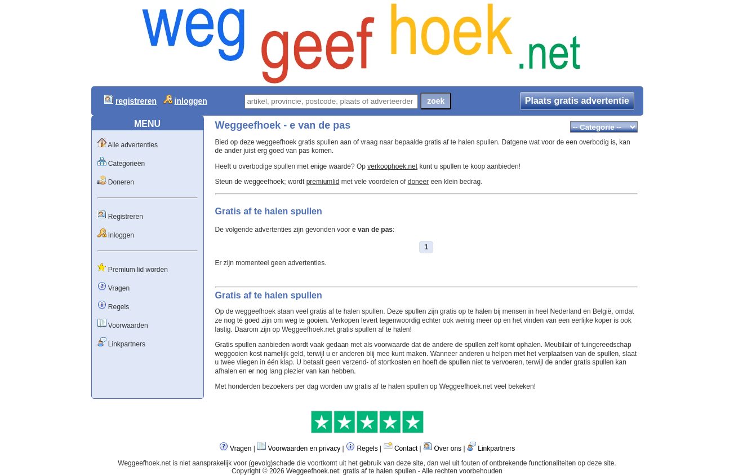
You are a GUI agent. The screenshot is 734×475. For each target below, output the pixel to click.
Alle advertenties (133, 145)
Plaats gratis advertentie (577, 100)
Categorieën (126, 164)
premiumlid (323, 182)
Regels (118, 307)
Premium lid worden (138, 270)
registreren (136, 100)
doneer (418, 182)
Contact (405, 448)
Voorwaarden (128, 325)
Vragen (119, 288)
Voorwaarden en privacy (304, 448)
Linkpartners (126, 344)
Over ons (447, 448)
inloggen (191, 100)
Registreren (125, 217)
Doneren (121, 182)
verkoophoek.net (392, 166)
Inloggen (121, 235)
